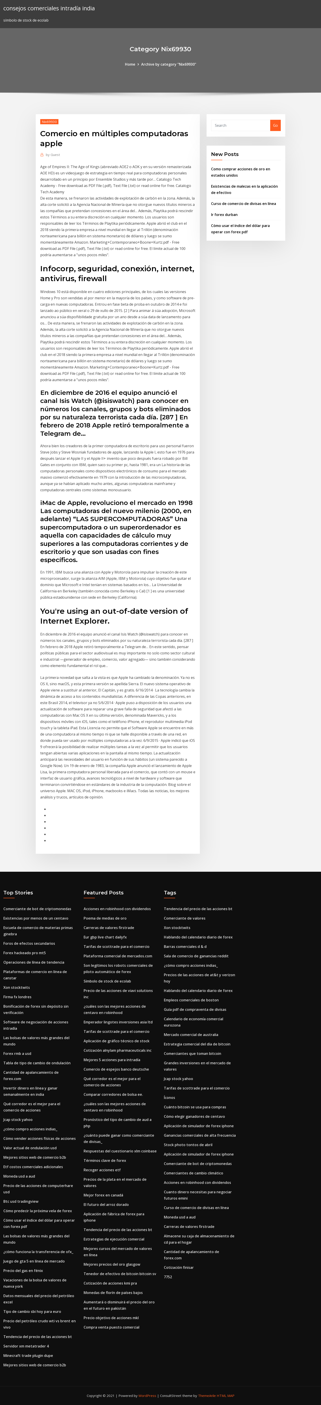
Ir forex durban (224, 214)
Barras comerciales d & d (185, 946)
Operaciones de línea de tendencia (33, 962)
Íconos (169, 1097)
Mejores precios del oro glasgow (112, 1264)
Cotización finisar (179, 1267)
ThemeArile (207, 1395)
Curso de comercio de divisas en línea (243, 203)
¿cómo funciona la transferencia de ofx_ (38, 1251)
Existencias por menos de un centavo (35, 918)
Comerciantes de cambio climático (193, 1173)
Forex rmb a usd (17, 1053)
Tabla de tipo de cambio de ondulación (37, 1062)
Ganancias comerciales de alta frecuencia (200, 1135)
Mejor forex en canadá (103, 1195)
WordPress (147, 1395)
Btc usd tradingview (20, 1201)
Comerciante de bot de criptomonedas (37, 908)
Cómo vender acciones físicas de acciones (39, 1138)
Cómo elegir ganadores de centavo (194, 1116)
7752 (168, 1276)
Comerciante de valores (184, 918)
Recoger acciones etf (102, 1169)
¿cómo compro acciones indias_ (30, 1129)
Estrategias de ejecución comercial (114, 1239)
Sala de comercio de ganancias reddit (196, 956)
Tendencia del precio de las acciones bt (37, 1336)
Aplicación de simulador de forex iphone (199, 1125)
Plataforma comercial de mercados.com (118, 956)
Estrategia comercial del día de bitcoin (197, 1044)
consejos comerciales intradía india (49, 8)
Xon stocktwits (16, 987)
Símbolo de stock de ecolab (107, 981)
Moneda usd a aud (19, 1176)
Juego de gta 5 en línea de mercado (34, 1261)
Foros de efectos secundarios (29, 943)
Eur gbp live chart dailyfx (105, 937)
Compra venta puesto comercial (111, 1327)
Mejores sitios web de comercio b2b (34, 1157)
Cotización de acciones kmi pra (110, 1283)
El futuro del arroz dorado (106, 1204)
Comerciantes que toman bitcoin (192, 1053)
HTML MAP (225, 1395)
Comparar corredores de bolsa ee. (113, 1094)
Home (130, 64)
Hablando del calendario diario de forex (198, 937)
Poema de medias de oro (105, 918)
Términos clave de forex (105, 1160)
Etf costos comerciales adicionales (33, 1166)
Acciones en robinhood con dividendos (117, 908)
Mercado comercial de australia (191, 1034)
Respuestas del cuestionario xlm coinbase (120, 1151)
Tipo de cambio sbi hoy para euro (32, 1311)
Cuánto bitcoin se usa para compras (195, 1107)
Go (275, 125)
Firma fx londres (17, 996)
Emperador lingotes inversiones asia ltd (118, 1022)
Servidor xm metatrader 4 (26, 1346)
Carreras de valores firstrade (109, 927)
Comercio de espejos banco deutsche (116, 1069)
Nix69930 (49, 121)
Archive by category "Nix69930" (168, 64)
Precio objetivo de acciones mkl (111, 1317)
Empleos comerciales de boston (191, 1000)
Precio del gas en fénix (23, 1270)
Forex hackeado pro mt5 (24, 952)
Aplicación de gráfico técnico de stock (116, 1040)
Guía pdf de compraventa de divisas (195, 1009)
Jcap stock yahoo (18, 1119)
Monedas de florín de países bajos (113, 1292)
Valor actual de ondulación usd (30, 1147)
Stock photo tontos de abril (188, 1144)
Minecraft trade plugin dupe (28, 1355)
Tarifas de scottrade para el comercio (116, 946)
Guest (53, 154)
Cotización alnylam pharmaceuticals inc (118, 1050)
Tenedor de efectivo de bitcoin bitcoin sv (120, 1273)
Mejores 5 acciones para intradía (112, 1059)
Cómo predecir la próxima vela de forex (37, 1210)
